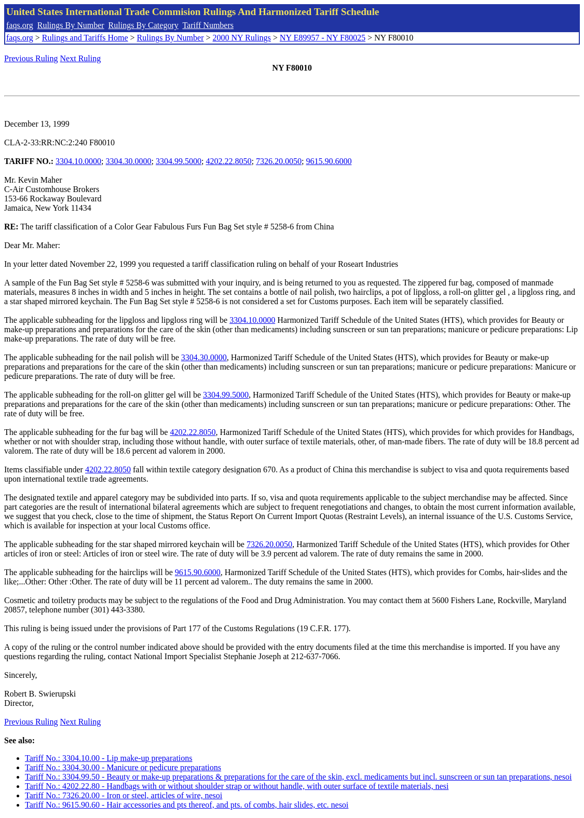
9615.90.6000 (328, 161)
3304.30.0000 (129, 161)
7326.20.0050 (279, 161)
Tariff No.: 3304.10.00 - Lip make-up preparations (109, 758)
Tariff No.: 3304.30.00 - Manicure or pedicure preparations (123, 767)
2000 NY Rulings (242, 37)
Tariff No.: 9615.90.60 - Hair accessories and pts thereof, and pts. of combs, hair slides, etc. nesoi (186, 804)
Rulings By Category (143, 25)
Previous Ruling (31, 58)
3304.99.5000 (178, 161)
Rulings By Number (70, 25)
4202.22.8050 (228, 161)
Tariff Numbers (208, 25)
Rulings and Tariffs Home (85, 37)
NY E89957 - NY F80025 (322, 37)
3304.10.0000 (78, 161)
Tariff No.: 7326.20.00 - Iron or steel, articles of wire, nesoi (123, 795)
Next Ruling (80, 58)
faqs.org (19, 25)
